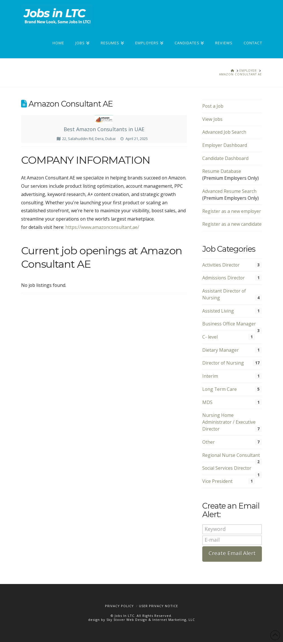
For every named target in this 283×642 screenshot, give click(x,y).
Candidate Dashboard (225, 158)
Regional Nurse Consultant (231, 455)
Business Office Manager (229, 324)
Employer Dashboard (224, 145)
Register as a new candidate (232, 224)
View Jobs (212, 119)
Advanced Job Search (224, 132)
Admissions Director (223, 278)
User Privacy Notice (158, 606)
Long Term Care (219, 389)
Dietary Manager (220, 350)
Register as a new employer (231, 211)
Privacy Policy (119, 606)
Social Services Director (226, 468)
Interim (210, 376)
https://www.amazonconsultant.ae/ (102, 227)
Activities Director (221, 265)
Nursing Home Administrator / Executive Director (229, 422)
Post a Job (212, 106)
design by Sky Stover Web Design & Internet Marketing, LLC (141, 619)
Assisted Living (218, 311)
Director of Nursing (223, 363)
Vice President (217, 481)
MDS (207, 402)
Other (208, 442)
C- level (210, 337)
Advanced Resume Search (229, 191)
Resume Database (221, 171)
